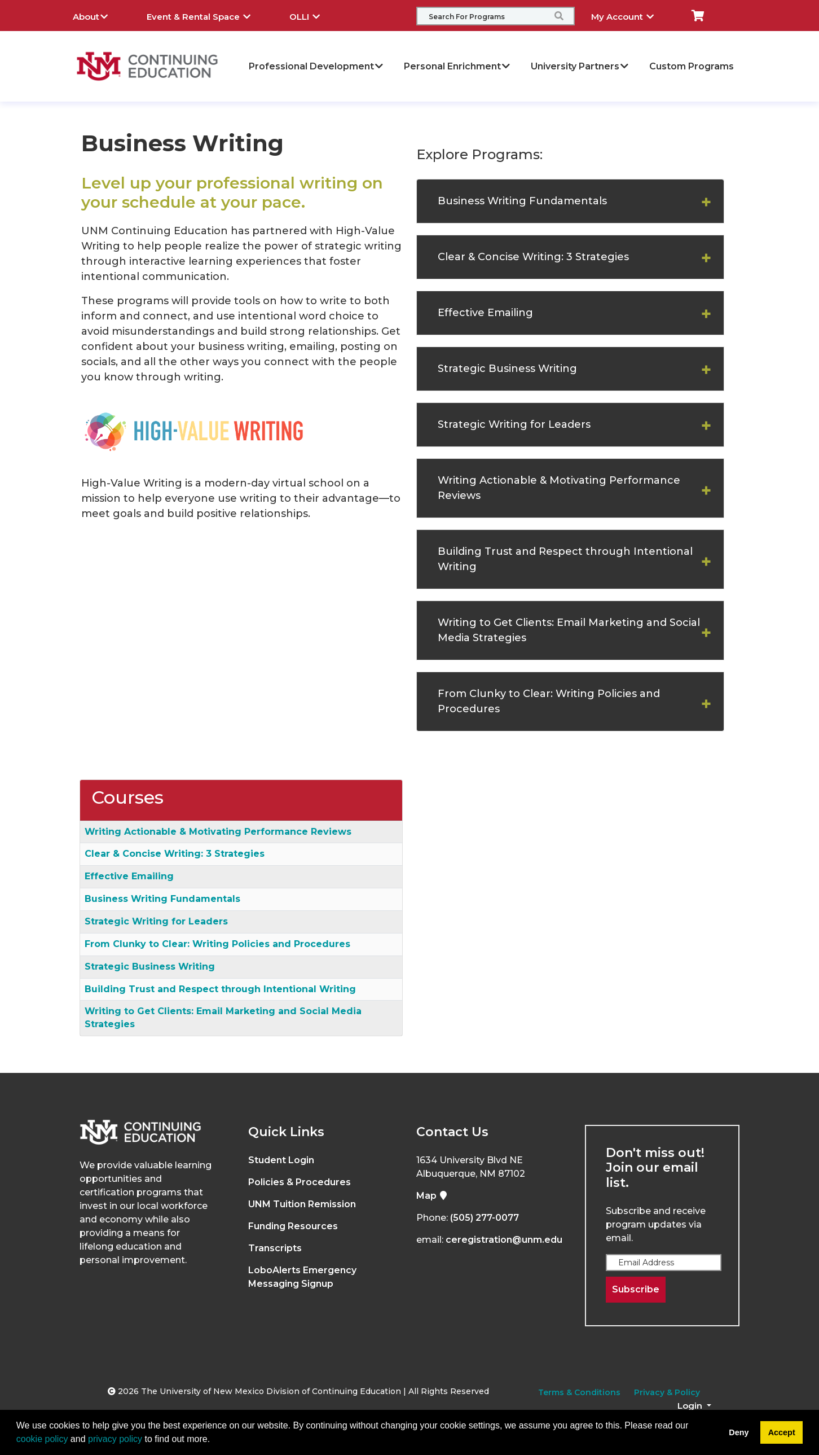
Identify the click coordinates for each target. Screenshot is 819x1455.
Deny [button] (738, 1432)
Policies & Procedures (299, 1182)
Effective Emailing (485, 312)
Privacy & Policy (667, 1392)
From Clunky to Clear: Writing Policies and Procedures (549, 701)
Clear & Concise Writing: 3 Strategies (533, 257)
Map (432, 1195)
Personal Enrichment (457, 66)
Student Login (281, 1160)
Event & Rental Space (207, 15)
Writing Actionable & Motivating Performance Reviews (559, 488)
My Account (631, 15)
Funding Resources (293, 1226)
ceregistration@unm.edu (504, 1239)
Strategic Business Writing (507, 368)
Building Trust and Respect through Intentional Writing (565, 559)
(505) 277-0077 (484, 1217)
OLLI (313, 15)
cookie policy (42, 1439)
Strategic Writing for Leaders (514, 424)
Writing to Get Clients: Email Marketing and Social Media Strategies (569, 630)
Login (690, 1405)
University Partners (580, 66)
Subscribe (635, 1289)
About (99, 15)
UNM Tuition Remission (302, 1204)
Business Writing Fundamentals (522, 201)
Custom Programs (691, 66)
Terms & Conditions (579, 1392)
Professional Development (316, 66)
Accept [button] (781, 1432)
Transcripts (275, 1248)
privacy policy (115, 1439)
